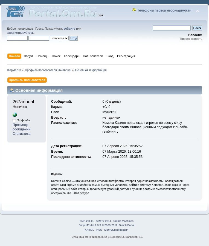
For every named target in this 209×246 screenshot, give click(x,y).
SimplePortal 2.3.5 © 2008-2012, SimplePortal (106, 225)
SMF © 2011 (103, 220)
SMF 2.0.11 (87, 220)
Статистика (22, 134)
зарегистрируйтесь (20, 32)
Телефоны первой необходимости (164, 10)
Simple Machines (123, 220)
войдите (69, 28)
